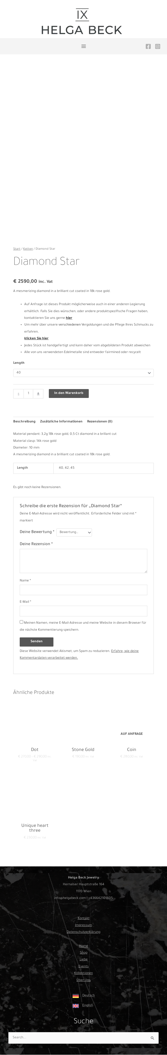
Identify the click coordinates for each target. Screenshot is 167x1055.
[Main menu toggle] (83, 46)
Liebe (84, 960)
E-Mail (25, 602)
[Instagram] (158, 46)
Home (83, 946)
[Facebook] (148, 46)
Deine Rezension (36, 544)
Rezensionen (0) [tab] (99, 422)
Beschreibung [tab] (24, 422)
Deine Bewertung (37, 532)
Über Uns (83, 980)
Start (17, 249)
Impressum (83, 925)
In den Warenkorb (68, 393)
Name (25, 581)
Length (19, 363)
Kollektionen (83, 973)
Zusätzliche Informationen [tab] (61, 422)
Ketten (28, 249)
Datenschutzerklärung (83, 932)
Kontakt (84, 918)
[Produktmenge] (28, 393)
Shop (83, 953)
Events (84, 967)
